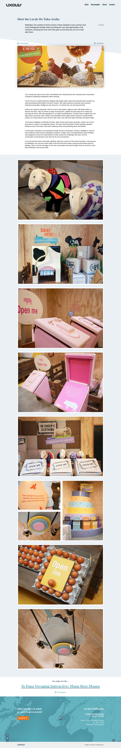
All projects (24, 43)
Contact (112, 4)
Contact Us (23, 718)
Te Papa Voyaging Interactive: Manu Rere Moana (60, 686)
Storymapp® (95, 4)
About (104, 4)
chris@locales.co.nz (95, 714)
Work (87, 4)
